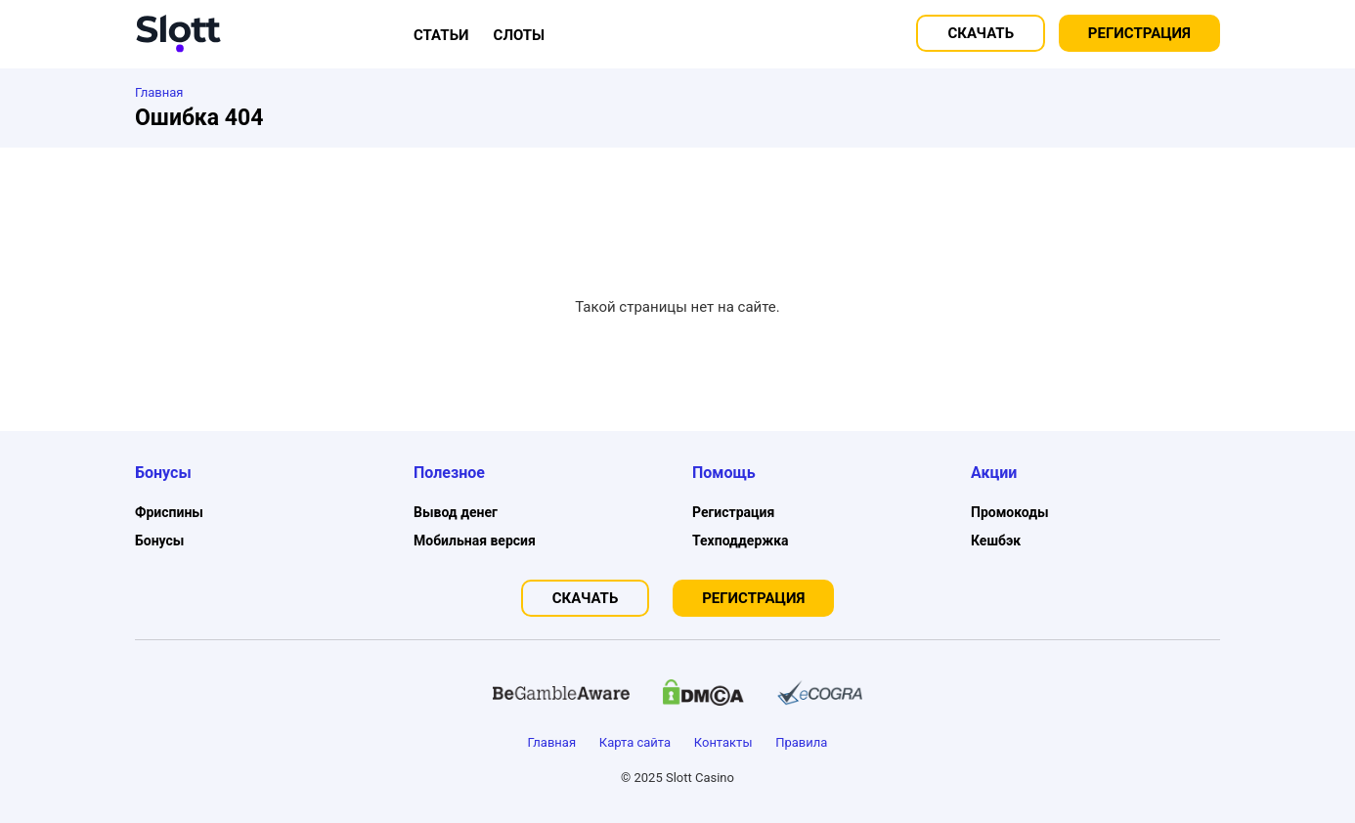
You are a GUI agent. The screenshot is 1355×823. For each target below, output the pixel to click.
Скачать (980, 33)
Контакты (723, 742)
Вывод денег (456, 512)
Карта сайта (635, 742)
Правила (801, 742)
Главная (552, 742)
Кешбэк (996, 540)
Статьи (441, 35)
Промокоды (1010, 512)
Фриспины (169, 512)
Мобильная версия (475, 540)
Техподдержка (740, 540)
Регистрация (1139, 33)
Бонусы (159, 540)
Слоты (520, 35)
